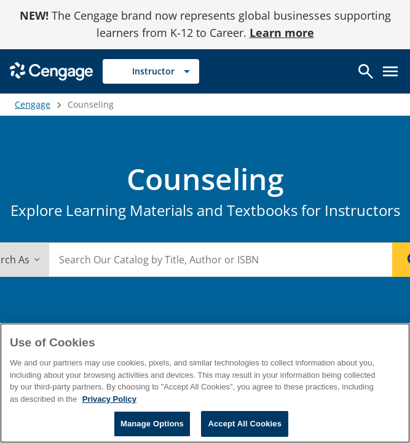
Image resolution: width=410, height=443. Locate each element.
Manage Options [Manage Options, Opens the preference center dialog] (152, 423)
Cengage (32, 104)
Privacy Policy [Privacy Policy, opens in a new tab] (109, 399)
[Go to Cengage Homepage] (51, 70)
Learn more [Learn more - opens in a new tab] (282, 32)
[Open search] (366, 71)
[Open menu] (390, 71)
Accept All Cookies (245, 423)
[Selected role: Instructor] (151, 71)
